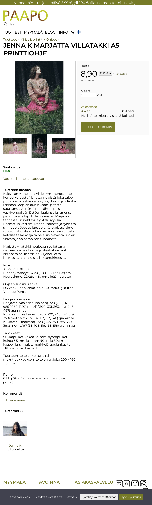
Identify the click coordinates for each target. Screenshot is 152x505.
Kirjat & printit (33, 39)
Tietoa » (71, 497)
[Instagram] (135, 484)
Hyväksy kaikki (131, 497)
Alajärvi (86, 111)
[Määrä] (88, 95)
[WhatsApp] (143, 484)
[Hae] (76, 24)
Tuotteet (12, 32)
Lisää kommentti (17, 400)
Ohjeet (52, 39)
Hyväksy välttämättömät (98, 497)
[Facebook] (126, 484)
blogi (51, 32)
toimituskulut (121, 73)
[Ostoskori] (72, 32)
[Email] (119, 486)
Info (63, 32)
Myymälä (33, 32)
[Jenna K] (15, 437)
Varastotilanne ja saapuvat (23, 178)
